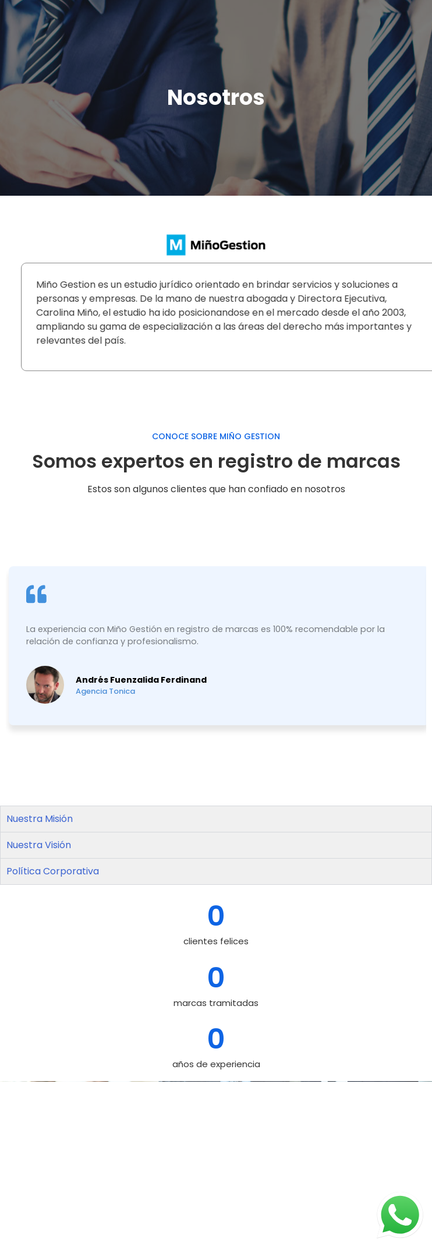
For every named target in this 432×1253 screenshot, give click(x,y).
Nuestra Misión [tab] (39, 818)
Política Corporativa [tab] (52, 871)
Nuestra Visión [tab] (38, 845)
